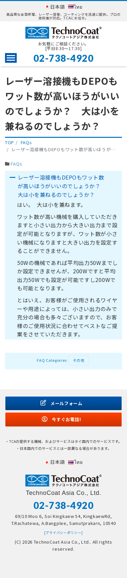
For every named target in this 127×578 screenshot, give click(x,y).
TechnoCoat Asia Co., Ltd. (62, 542)
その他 (79, 360)
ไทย (78, 6)
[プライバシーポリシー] (63, 532)
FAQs (16, 164)
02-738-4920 (63, 58)
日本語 (57, 6)
